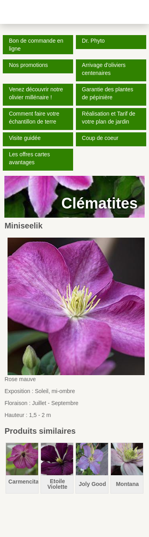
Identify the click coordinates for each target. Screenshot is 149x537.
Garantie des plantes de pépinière (107, 93)
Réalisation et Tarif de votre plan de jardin (108, 117)
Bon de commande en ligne (36, 44)
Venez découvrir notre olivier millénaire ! (36, 93)
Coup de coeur (100, 138)
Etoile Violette (57, 484)
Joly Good (92, 484)
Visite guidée (25, 138)
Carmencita (23, 481)
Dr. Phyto (93, 40)
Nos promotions (28, 65)
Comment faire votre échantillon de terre (34, 117)
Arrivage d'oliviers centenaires (104, 69)
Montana (127, 484)
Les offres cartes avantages (29, 158)
